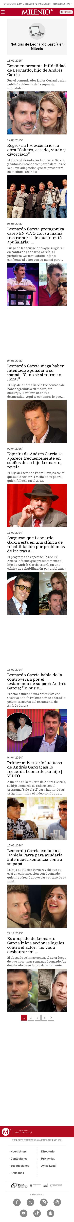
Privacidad (48, 1158)
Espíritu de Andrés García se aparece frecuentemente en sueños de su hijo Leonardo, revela (35, 460)
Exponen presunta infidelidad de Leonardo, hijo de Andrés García (36, 70)
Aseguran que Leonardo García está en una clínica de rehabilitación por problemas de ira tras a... (36, 544)
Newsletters (19, 1151)
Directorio (48, 1151)
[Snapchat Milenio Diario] (50, 1213)
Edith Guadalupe (25, 4)
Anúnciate (17, 1172)
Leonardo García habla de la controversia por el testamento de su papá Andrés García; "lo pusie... (36, 681)
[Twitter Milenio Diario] (30, 1202)
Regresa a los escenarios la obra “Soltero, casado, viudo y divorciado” (36, 150)
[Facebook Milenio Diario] (17, 1202)
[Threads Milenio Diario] (57, 1202)
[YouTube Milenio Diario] (23, 1213)
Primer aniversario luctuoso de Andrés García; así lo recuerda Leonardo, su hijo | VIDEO (34, 769)
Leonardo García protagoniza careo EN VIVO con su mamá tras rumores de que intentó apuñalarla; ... (35, 235)
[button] (3, 13)
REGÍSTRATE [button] (66, 12)
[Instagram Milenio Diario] (44, 1202)
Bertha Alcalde (43, 4)
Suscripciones (20, 1165)
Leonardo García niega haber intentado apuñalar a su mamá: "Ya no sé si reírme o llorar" (35, 372)
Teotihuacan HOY (61, 4)
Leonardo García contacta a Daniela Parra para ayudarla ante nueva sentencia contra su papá (34, 857)
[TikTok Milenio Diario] (37, 1213)
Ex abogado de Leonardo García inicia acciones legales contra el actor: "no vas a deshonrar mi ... (35, 945)
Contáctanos (19, 1158)
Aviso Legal (48, 1165)
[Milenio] (37, 12)
